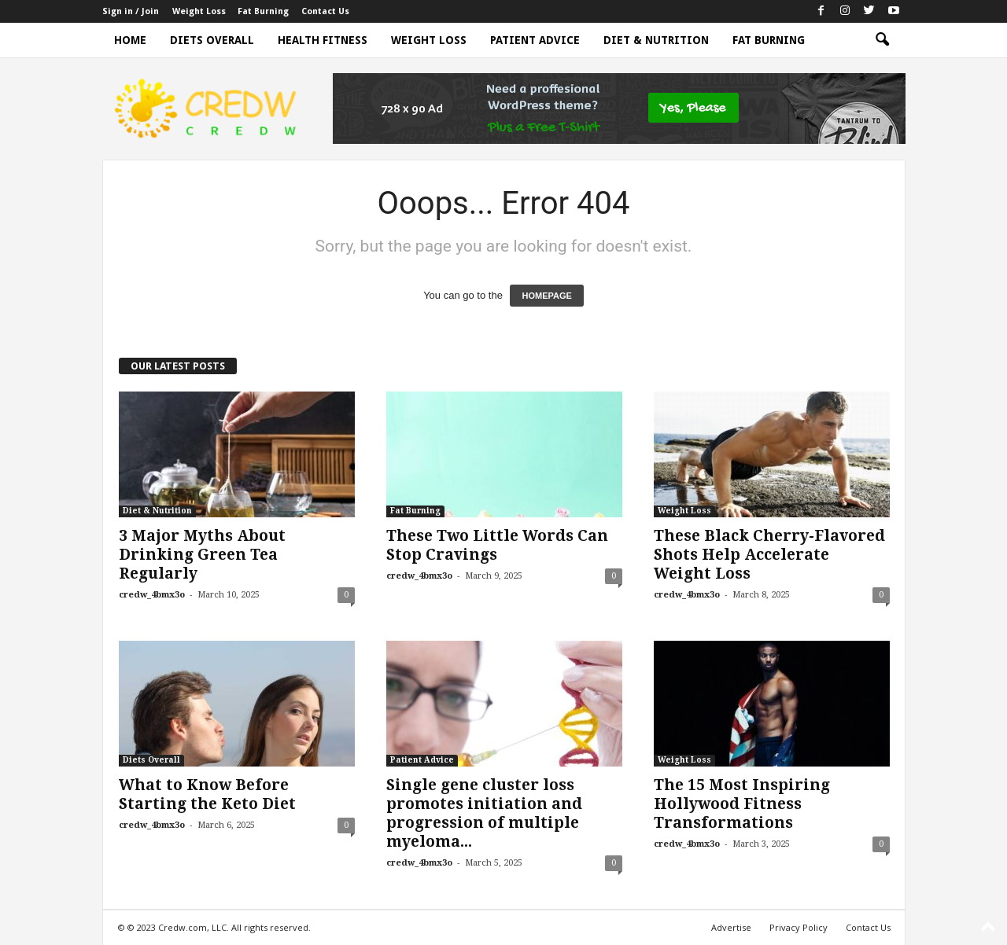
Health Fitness (322, 40)
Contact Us (325, 11)
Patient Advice (535, 40)
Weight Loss (199, 11)
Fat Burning (263, 11)
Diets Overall (212, 40)
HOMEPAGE (546, 295)
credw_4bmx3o (152, 595)
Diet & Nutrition (656, 40)
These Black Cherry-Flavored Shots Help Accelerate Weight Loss (769, 555)
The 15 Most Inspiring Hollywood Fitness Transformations (742, 804)
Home (130, 40)
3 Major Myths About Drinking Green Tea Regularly (202, 555)
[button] (882, 40)
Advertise (731, 927)
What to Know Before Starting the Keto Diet (207, 794)
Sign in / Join (130, 11)
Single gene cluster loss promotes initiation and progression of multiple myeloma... (484, 813)
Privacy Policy (798, 927)
